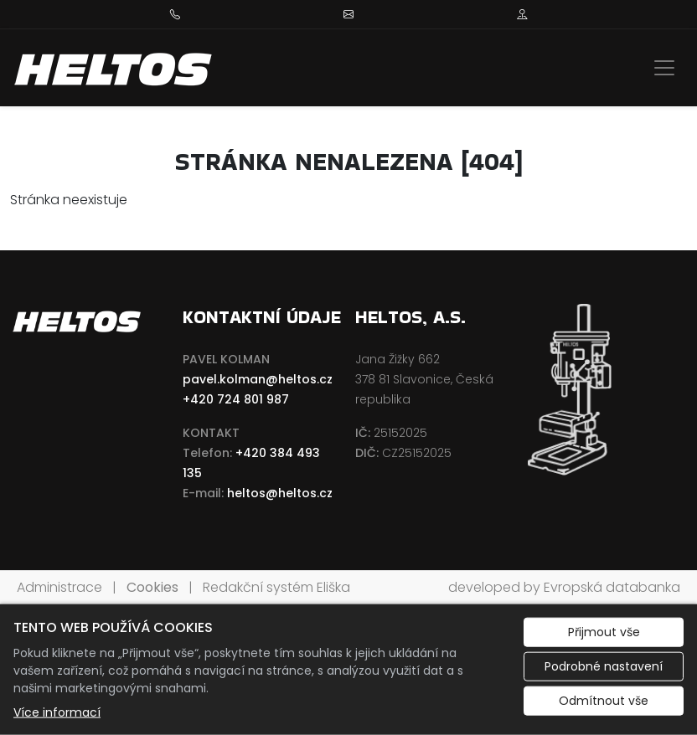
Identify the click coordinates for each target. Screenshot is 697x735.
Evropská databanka (612, 587)
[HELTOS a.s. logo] (114, 68)
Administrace (59, 587)
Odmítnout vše (603, 700)
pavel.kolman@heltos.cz (258, 379)
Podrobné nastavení (604, 666)
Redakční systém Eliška (276, 587)
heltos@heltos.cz (280, 493)
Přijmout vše (604, 632)
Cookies (152, 587)
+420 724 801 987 (236, 399)
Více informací (57, 712)
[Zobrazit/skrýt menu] (664, 68)
